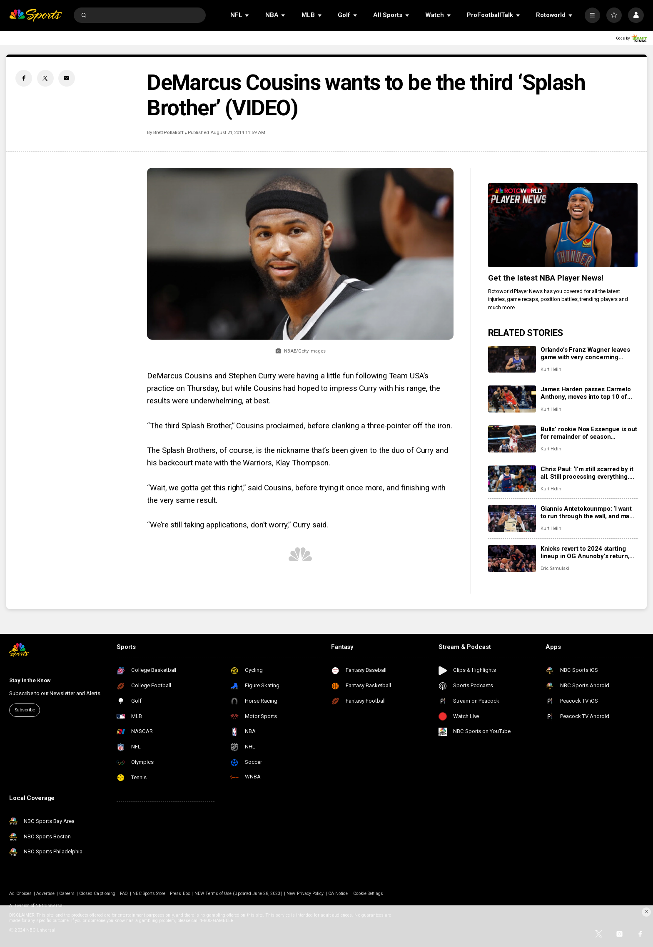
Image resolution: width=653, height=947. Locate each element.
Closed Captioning (97, 893)
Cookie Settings (368, 893)
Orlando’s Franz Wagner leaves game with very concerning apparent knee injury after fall (585, 353)
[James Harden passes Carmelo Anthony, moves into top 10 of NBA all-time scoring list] (512, 399)
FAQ (124, 893)
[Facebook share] (23, 78)
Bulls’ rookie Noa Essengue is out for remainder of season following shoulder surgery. (589, 432)
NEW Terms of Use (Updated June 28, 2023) (238, 893)
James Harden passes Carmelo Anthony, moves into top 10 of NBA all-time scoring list (586, 392)
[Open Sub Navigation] (247, 15)
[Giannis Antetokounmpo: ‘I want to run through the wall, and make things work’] (512, 518)
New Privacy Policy (305, 893)
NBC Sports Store (149, 893)
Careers (67, 893)
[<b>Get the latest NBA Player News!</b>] (563, 225)
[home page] (35, 15)
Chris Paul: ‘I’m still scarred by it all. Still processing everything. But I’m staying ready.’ (587, 472)
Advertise (45, 893)
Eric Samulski (555, 568)
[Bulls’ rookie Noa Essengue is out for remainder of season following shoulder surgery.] (512, 438)
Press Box (179, 893)
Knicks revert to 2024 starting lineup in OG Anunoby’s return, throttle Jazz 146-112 (585, 552)
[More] (592, 15)
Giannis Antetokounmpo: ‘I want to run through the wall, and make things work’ (588, 512)
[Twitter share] (45, 78)
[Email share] (66, 78)
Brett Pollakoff (168, 132)
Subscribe (25, 710)
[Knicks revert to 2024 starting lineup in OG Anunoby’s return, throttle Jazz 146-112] (512, 558)
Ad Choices (20, 893)
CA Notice (337, 893)
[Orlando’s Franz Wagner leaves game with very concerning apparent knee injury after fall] (512, 359)
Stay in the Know (30, 680)
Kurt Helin (551, 369)
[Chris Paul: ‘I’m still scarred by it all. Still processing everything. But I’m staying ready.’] (512, 478)
